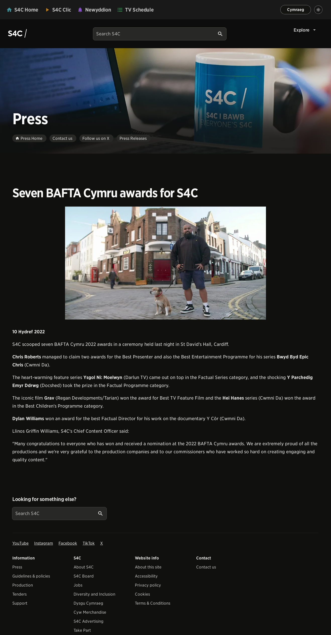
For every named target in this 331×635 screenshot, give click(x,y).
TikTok (89, 543)
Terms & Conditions (152, 603)
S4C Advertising (88, 621)
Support (19, 603)
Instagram (43, 543)
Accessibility (146, 576)
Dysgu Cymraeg (88, 603)
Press (17, 567)
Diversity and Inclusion (94, 594)
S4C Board (84, 576)
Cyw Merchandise (90, 612)
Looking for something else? (44, 499)
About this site (148, 567)
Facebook (68, 543)
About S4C (84, 567)
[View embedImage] (165, 263)
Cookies (142, 594)
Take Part (82, 630)
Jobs (78, 585)
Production (22, 585)
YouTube (20, 543)
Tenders (19, 594)
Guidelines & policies (31, 576)
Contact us (206, 567)
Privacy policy (148, 585)
